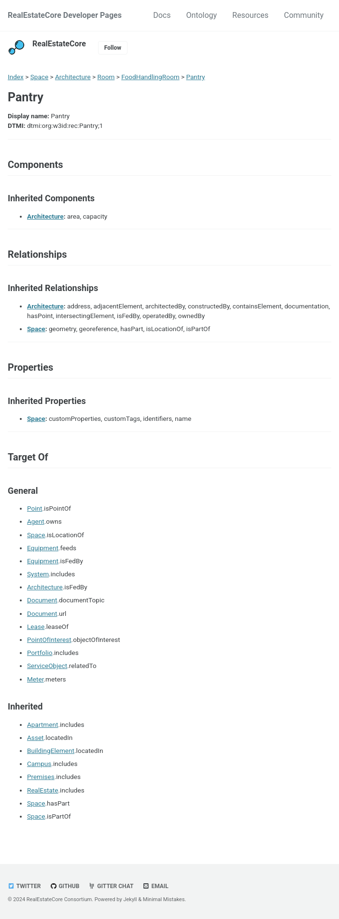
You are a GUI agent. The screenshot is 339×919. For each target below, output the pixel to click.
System (38, 574)
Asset (35, 737)
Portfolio (39, 652)
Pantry (195, 77)
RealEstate (42, 790)
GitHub (64, 886)
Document (42, 600)
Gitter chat (110, 886)
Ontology (201, 15)
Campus (39, 763)
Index (16, 77)
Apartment (42, 724)
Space (39, 77)
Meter (35, 679)
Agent (35, 521)
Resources (250, 15)
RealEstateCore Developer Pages (65, 15)
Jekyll (130, 899)
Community (304, 15)
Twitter (24, 886)
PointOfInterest (49, 639)
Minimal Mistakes (164, 899)
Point (34, 508)
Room (106, 77)
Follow (112, 47)
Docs (161, 15)
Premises (41, 776)
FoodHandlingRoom (150, 77)
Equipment (42, 548)
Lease (35, 626)
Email (155, 886)
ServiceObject (47, 665)
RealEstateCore (59, 43)
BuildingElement (50, 750)
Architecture (73, 77)
